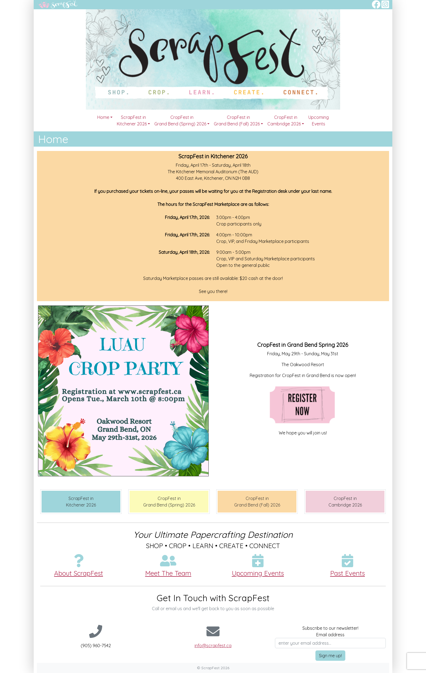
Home (103, 117)
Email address (330, 634)
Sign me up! (330, 655)
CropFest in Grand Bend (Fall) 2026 (237, 120)
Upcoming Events (318, 120)
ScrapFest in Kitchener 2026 (132, 120)
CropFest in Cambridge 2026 (284, 120)
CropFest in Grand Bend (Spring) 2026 (180, 120)
